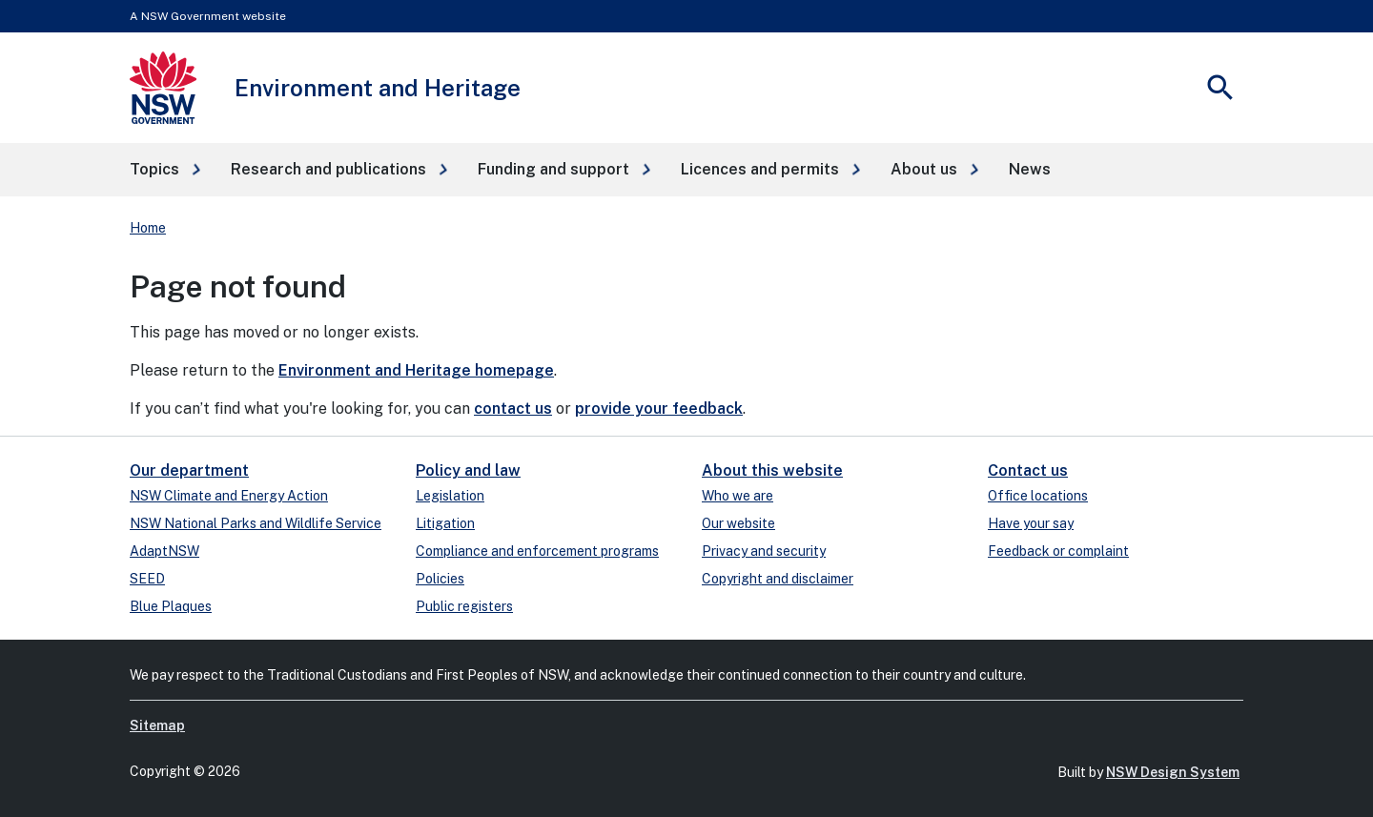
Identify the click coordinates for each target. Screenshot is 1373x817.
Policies (440, 578)
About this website (772, 470)
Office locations (1038, 495)
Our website (738, 523)
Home (148, 227)
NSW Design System (1173, 772)
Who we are (737, 495)
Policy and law (468, 470)
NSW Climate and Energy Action (229, 495)
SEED (147, 578)
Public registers (464, 606)
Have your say (1031, 523)
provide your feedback (659, 408)
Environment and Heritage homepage (416, 370)
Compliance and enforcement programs (537, 551)
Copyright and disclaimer (777, 578)
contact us (513, 408)
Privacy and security (764, 551)
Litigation (445, 523)
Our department (189, 470)
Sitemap (157, 725)
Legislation (450, 495)
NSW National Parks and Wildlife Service (255, 523)
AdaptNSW (164, 551)
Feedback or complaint (1058, 551)
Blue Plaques (171, 606)
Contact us (1028, 470)
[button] (164, 169)
